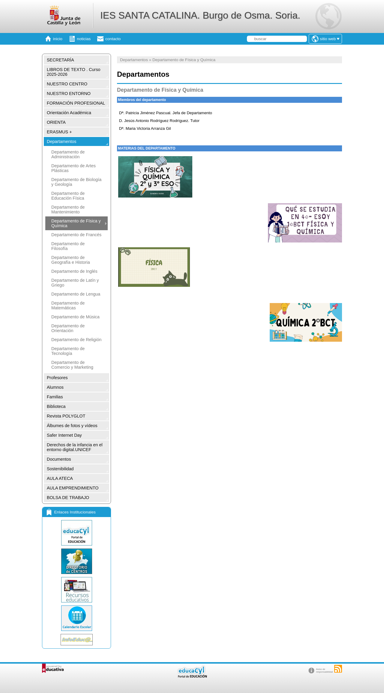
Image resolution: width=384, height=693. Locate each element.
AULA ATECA (60, 478)
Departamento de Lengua (75, 294)
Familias (55, 396)
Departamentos (61, 141)
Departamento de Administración (68, 154)
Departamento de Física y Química (76, 223)
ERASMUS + (59, 131)
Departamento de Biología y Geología (76, 182)
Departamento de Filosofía (68, 246)
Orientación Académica (69, 112)
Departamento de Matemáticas (68, 305)
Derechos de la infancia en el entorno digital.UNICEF (75, 447)
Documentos (59, 459)
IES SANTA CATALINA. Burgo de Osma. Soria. (200, 15)
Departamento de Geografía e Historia (70, 260)
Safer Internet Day (64, 435)
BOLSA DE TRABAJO (68, 497)
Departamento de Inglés (74, 271)
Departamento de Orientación (68, 328)
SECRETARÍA (60, 60)
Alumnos (55, 387)
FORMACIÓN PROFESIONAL (76, 103)
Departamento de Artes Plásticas (73, 168)
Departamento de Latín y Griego (75, 282)
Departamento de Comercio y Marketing (72, 365)
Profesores (57, 377)
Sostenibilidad (60, 468)
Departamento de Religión (76, 339)
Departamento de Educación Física (68, 196)
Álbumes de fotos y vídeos (72, 425)
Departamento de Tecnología (68, 351)
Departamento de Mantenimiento (68, 209)
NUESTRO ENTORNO (69, 93)
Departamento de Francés (76, 234)
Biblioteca (56, 406)
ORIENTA (56, 122)
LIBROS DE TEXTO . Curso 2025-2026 (73, 72)
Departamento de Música (75, 316)
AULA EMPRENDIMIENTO (72, 488)
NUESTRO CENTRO (67, 84)
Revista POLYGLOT (66, 416)
